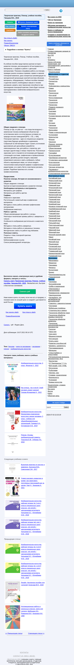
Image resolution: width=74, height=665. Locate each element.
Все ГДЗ (51, 55)
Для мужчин (53, 368)
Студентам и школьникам (58, 160)
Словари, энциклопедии (58, 375)
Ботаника (52, 113)
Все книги (51, 389)
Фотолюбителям (55, 284)
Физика (51, 84)
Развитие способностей (57, 343)
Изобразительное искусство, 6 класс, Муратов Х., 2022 (32, 364)
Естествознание (55, 155)
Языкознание (54, 244)
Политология (53, 93)
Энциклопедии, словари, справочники (57, 386)
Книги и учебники (54, 69)
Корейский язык (54, 204)
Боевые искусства (55, 382)
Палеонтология (54, 151)
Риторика (52, 118)
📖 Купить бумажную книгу (28, 22)
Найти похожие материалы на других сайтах (28, 33)
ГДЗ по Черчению (54, 20)
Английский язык (55, 178)
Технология (53, 100)
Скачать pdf (25, 292)
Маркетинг (53, 263)
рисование (36, 346)
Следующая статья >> (36, 633)
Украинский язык (55, 192)
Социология (53, 102)
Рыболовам (53, 370)
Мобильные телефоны (57, 308)
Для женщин (53, 339)
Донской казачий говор (57, 235)
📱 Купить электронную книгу (28, 27)
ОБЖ (51, 121)
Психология (53, 128)
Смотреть (10, 30)
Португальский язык (56, 225)
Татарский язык (54, 199)
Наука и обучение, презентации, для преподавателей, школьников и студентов (59, 64)
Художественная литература (59, 116)
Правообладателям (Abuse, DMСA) (11, 44)
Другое (50, 391)
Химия (51, 88)
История (52, 123)
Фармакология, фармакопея (59, 293)
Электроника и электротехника (54, 289)
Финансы (52, 267)
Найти (50, 393)
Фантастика (53, 361)
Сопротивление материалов (59, 173)
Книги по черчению (55, 23)
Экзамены (51, 60)
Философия (53, 130)
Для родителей (54, 165)
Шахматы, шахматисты (57, 346)
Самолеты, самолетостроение (60, 303)
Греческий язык (54, 218)
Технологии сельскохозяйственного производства (56, 325)
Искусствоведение (55, 98)
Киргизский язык (55, 249)
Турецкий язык (54, 213)
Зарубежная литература (58, 158)
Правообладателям (13, 316)
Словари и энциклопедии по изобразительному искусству (59, 35)
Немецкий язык (54, 185)
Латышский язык (55, 220)
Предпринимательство (57, 275)
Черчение (52, 125)
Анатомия (52, 111)
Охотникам (53, 306)
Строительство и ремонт (58, 310)
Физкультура (53, 137)
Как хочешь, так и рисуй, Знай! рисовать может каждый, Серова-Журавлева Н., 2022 (32, 390)
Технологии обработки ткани (59, 313)
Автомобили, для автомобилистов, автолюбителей (54, 299)
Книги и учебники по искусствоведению (56, 31)
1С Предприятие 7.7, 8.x (58, 363)
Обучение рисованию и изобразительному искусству (59, 26)
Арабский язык (54, 211)
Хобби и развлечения (57, 286)
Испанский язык (55, 183)
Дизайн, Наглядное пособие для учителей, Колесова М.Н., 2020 (33, 584)
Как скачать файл (12, 312)
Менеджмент (53, 260)
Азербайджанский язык (57, 209)
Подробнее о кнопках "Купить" (19, 49)
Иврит (51, 237)
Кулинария (53, 380)
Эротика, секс (54, 373)
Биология (52, 91)
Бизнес (51, 272)
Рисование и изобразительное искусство (58, 170)
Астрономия (53, 135)
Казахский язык (54, 216)
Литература (53, 81)
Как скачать (8, 40)
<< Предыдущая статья (13, 633)
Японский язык (54, 232)
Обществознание (55, 148)
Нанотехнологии (55, 295)
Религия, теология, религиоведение (55, 145)
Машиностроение (55, 336)
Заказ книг (53, 331)
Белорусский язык (55, 195)
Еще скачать (10, 26)
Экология (52, 142)
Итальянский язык (55, 188)
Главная (51, 49)
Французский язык (55, 180)
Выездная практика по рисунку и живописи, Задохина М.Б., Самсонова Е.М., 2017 (33, 467)
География (53, 153)
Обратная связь (53, 396)
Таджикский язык (55, 256)
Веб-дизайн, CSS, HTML (58, 366)
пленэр (6, 349)
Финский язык (54, 242)
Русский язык (54, 79)
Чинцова (11, 346)
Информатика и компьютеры (59, 86)
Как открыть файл (10, 38)
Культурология (54, 162)
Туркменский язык (55, 251)
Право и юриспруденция (58, 132)
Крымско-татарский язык (58, 206)
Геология (52, 329)
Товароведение (54, 277)
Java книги (53, 334)
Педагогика (53, 105)
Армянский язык (55, 197)
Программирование (56, 348)
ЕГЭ (49, 57)
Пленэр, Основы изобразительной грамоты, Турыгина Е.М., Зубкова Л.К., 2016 (31, 438)
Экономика (53, 265)
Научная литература (56, 167)
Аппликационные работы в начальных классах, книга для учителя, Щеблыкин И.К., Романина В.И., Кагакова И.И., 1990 (32, 611)
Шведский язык (54, 230)
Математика (53, 76)
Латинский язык (54, 190)
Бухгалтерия (53, 270)
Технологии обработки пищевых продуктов (56, 316)
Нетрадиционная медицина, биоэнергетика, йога (58, 358)
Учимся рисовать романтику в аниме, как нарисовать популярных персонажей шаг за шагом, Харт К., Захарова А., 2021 (32, 483)
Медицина (52, 350)
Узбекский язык (54, 202)
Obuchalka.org (14, 659)
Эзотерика (53, 282)
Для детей (52, 95)
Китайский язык (54, 239)
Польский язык (54, 223)
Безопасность (54, 377)
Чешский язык (54, 227)
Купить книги (25, 306)
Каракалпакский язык (56, 253)
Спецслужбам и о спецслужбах (55, 353)
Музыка (52, 139)
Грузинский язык (55, 246)
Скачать (10, 22)
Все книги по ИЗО (55, 17)
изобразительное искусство (21, 349)
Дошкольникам (54, 72)
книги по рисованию (23, 346)
